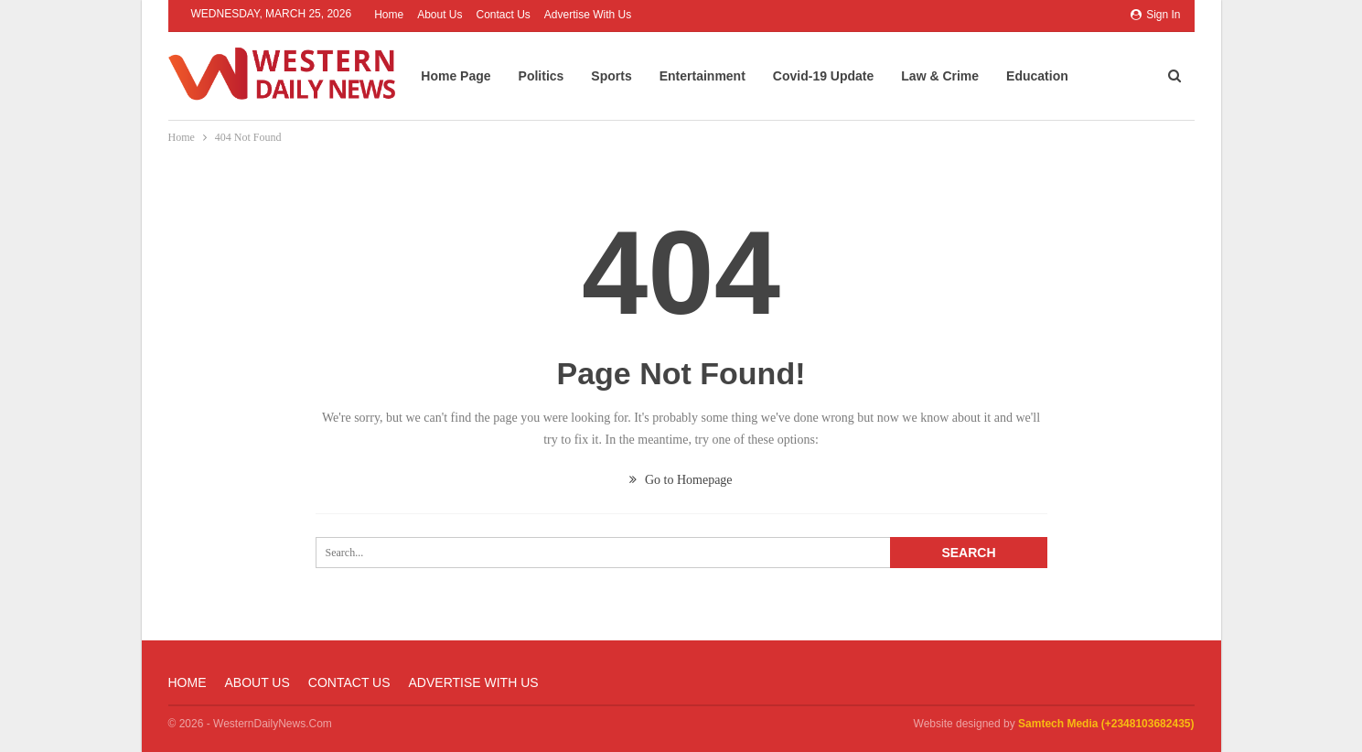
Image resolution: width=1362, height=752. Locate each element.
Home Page (474, 76)
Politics (559, 76)
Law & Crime (958, 76)
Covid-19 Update (840, 76)
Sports (629, 76)
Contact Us (504, 14)
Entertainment (720, 76)
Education (1055, 76)
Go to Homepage (680, 480)
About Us (439, 14)
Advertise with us (587, 14)
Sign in (1156, 14)
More (1128, 72)
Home (388, 14)
